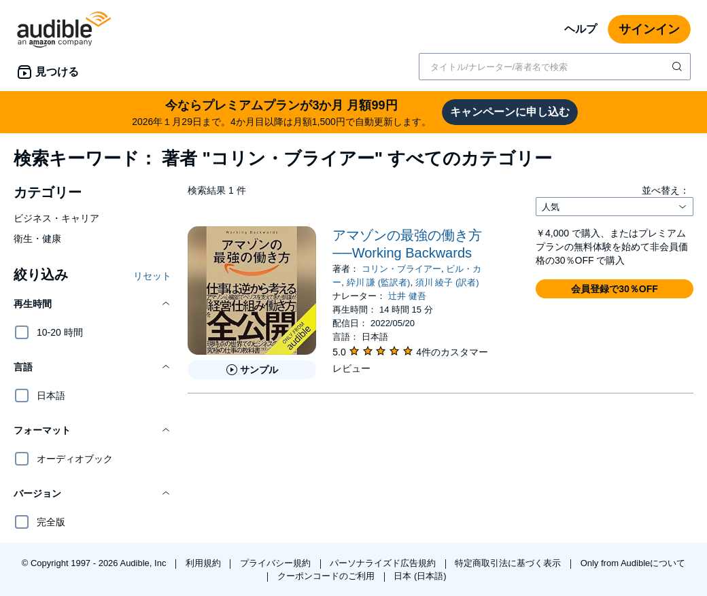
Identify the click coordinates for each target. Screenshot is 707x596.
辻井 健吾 (407, 296)
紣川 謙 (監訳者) (379, 282)
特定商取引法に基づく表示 (509, 563)
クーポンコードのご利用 (327, 576)
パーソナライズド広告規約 (384, 563)
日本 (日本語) (420, 576)
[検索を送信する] (678, 66)
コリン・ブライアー (401, 269)
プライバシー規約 (276, 563)
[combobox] (555, 66)
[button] (92, 303)
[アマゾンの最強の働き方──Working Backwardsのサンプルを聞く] (252, 369)
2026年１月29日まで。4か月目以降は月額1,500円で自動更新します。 (281, 112)
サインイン (649, 29)
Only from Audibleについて (633, 563)
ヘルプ (580, 29)
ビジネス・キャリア (56, 218)
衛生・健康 (37, 238)
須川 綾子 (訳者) (447, 282)
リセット (152, 275)
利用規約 (205, 563)
